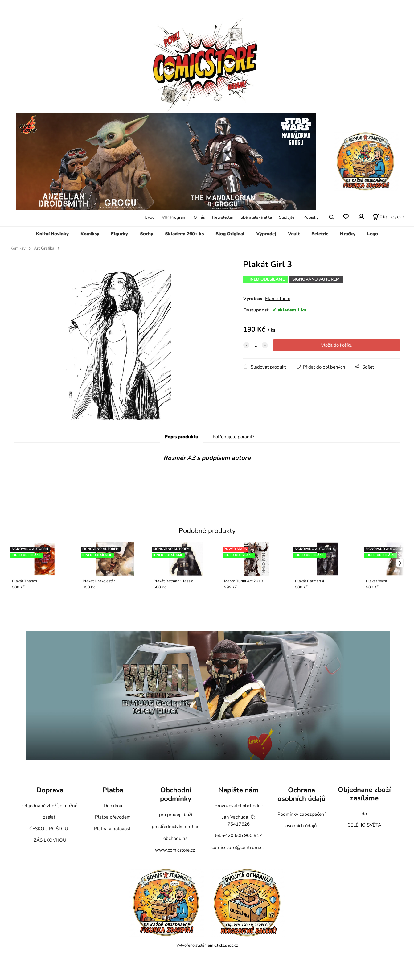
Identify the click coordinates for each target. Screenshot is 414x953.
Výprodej (266, 234)
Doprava (50, 790)
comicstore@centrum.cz (237, 847)
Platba (112, 790)
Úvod (150, 217)
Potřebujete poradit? (233, 437)
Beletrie (319, 234)
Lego (372, 234)
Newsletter (222, 217)
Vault (294, 234)
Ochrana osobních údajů (301, 794)
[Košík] (380, 217)
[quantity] (255, 345)
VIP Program (174, 217)
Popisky (310, 217)
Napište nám (238, 790)
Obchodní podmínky (175, 794)
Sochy (146, 234)
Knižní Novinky (52, 234)
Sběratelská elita (256, 217)
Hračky (347, 234)
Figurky (119, 234)
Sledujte (286, 217)
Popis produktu (181, 437)
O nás (199, 217)
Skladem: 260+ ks (184, 234)
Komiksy (89, 234)
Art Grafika (44, 248)
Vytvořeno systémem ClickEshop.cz (207, 945)
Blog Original (229, 234)
